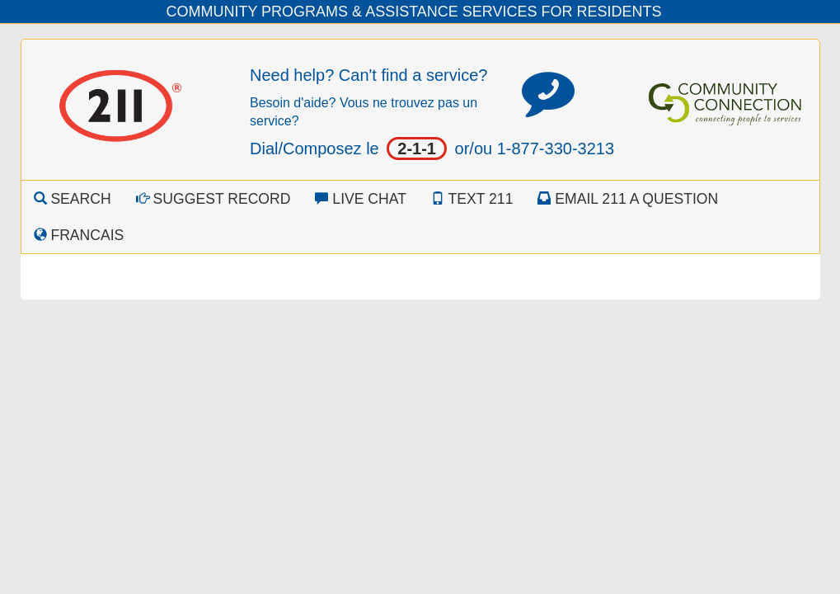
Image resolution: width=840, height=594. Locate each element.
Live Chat (360, 199)
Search (72, 199)
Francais (79, 235)
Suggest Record (213, 199)
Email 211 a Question (627, 199)
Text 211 (472, 199)
